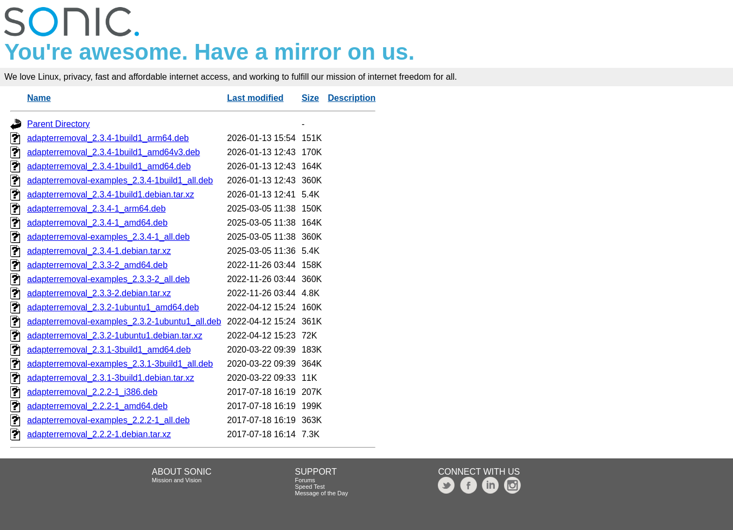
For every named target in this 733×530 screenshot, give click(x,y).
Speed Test (310, 486)
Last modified (255, 98)
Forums (305, 480)
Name (39, 98)
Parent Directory (58, 124)
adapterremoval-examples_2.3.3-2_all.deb (108, 279)
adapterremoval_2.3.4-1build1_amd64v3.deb (113, 152)
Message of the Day (321, 493)
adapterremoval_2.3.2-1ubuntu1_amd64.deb (113, 307)
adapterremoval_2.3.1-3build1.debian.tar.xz (110, 377)
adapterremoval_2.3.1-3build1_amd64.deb (109, 349)
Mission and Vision (177, 480)
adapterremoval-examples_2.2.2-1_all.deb (108, 420)
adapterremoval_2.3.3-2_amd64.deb (97, 265)
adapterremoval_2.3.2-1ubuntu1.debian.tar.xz (114, 335)
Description (351, 98)
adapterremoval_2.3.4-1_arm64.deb (96, 208)
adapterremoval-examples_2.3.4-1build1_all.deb (120, 180)
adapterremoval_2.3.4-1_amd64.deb (97, 222)
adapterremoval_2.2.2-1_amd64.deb (97, 406)
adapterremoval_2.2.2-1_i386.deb (92, 392)
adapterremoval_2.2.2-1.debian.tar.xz (99, 434)
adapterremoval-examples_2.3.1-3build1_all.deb (120, 363)
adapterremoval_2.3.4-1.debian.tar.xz (99, 251)
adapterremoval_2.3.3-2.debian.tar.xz (99, 293)
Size (310, 98)
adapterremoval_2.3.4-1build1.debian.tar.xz (110, 194)
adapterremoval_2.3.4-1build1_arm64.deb (108, 138)
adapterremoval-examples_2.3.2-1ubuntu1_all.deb (124, 321)
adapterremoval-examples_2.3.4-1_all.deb (108, 236)
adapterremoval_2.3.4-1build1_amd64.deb (109, 166)
